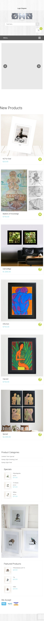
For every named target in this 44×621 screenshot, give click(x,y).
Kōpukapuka (17, 473)
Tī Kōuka (15, 483)
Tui (14, 577)
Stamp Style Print (6, 462)
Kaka (14, 587)
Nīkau (14, 492)
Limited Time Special (7, 456)
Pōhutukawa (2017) (19, 568)
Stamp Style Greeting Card (9, 459)
